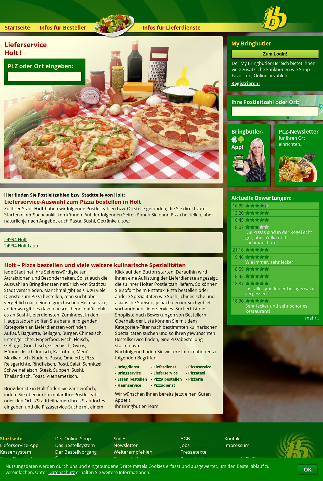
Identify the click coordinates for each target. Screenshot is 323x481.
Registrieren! (245, 83)
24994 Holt (15, 239)
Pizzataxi (196, 373)
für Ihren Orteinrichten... (299, 155)
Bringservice (129, 373)
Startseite (17, 27)
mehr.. (312, 318)
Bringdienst (129, 366)
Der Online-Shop (73, 438)
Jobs (185, 445)
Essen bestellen (132, 379)
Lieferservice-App (19, 445)
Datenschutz (61, 472)
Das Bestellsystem (75, 445)
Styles (120, 438)
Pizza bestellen (167, 379)
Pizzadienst (164, 385)
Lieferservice (165, 373)
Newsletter (126, 445)
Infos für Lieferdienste (171, 27)
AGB (185, 438)
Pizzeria (195, 379)
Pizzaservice (199, 366)
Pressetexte (193, 451)
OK (308, 469)
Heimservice (129, 385)
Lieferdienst (164, 366)
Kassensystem (15, 451)
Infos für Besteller (63, 27)
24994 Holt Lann (21, 246)
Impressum (236, 445)
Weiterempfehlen (133, 451)
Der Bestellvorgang (76, 451)
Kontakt (232, 438)
